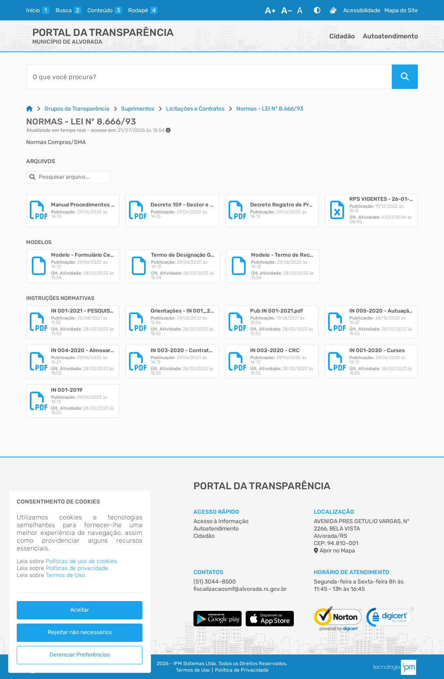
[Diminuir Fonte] (286, 10)
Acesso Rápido (216, 511)
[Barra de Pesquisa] (209, 76)
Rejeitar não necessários (80, 632)
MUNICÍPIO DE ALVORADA (67, 41)
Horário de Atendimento (351, 572)
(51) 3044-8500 (214, 581)
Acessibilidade (361, 10)
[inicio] (37, 10)
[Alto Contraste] (317, 10)
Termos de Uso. (66, 575)
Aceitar (79, 609)
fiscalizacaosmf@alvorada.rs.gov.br (239, 589)
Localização (334, 511)
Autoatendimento (390, 36)
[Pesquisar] (405, 76)
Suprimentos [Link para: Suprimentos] (137, 108)
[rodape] (143, 10)
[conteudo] (104, 10)
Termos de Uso (193, 670)
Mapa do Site (401, 10)
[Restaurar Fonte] (302, 10)
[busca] (68, 10)
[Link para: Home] (29, 108)
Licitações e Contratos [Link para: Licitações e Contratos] (195, 108)
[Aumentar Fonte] (270, 10)
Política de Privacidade (242, 670)
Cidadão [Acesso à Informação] (204, 536)
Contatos (208, 572)
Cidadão (342, 36)
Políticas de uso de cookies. (82, 561)
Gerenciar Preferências (79, 654)
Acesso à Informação (221, 521)
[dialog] (79, 581)
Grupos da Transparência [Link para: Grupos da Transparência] (76, 108)
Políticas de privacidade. (77, 568)
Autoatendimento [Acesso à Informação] (216, 528)
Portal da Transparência (102, 32)
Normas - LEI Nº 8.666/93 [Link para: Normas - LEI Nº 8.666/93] (269, 108)
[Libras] (333, 10)
